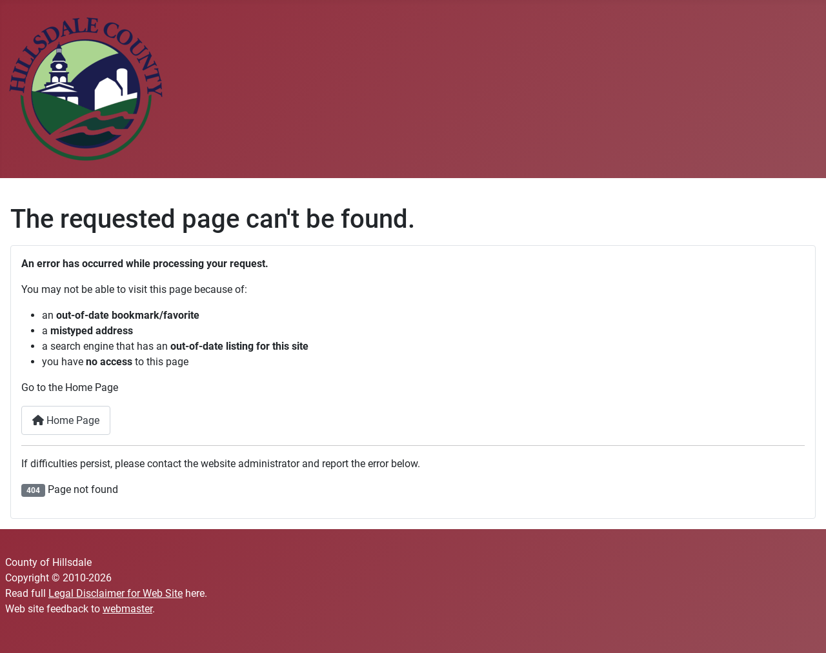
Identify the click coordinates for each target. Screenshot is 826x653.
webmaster (127, 609)
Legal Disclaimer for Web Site (115, 593)
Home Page (65, 420)
